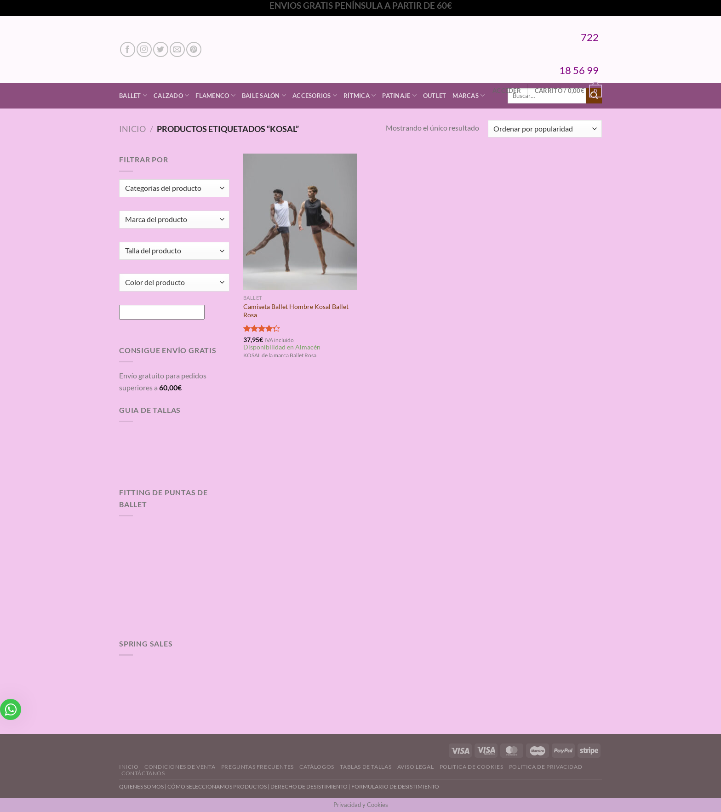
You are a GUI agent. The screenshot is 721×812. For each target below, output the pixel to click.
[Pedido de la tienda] (545, 129)
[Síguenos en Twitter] (160, 49)
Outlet (434, 95)
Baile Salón (264, 95)
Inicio (132, 129)
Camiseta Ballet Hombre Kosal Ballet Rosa (296, 311)
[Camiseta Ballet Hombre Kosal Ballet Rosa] (300, 222)
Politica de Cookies (472, 766)
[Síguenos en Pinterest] (193, 49)
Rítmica (359, 95)
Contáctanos (143, 773)
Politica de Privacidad (545, 766)
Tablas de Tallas (365, 766)
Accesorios (314, 95)
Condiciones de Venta (179, 766)
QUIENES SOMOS (141, 786)
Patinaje (399, 95)
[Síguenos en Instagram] (144, 49)
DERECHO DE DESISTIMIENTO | (310, 786)
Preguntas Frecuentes (257, 766)
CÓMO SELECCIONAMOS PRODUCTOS (217, 786)
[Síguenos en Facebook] (127, 49)
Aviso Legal (415, 766)
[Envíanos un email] (177, 49)
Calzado (171, 95)
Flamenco (215, 95)
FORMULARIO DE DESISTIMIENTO (395, 786)
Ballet (133, 95)
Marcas (468, 95)
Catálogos (316, 766)
